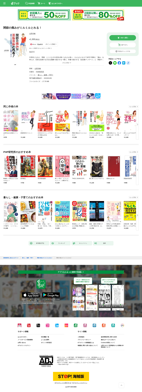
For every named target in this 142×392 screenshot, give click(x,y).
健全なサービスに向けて (108, 339)
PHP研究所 (40, 72)
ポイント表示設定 (46, 342)
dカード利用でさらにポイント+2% (39, 48)
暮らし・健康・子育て (45, 75)
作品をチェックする (124, 51)
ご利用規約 (81, 337)
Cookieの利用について (108, 342)
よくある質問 (45, 339)
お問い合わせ (22, 342)
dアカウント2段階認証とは (86, 342)
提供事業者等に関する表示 (109, 337)
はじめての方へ (22, 337)
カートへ (124, 45)
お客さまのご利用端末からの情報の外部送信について (112, 346)
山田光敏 (32, 33)
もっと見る (132, 106)
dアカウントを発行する (63, 383)
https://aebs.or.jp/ (63, 364)
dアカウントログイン (24, 345)
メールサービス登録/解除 (25, 339)
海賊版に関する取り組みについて (88, 345)
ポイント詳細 (50, 44)
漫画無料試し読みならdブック (10, 257)
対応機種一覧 (45, 337)
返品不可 (32, 52)
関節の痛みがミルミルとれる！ (45, 257)
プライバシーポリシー (84, 339)
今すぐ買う (124, 38)
